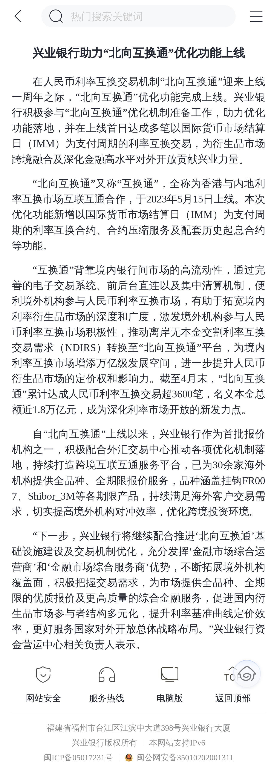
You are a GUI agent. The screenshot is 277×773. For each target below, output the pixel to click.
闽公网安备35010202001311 (179, 757)
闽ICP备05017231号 (78, 757)
